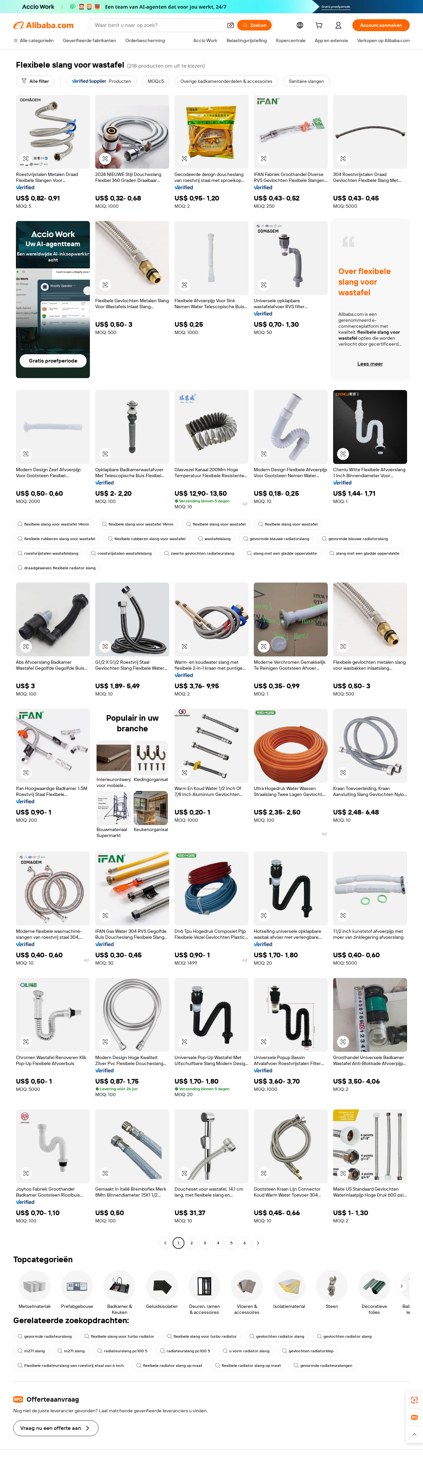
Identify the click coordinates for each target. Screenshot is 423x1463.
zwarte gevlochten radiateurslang (199, 553)
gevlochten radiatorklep (307, 1351)
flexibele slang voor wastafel (216, 524)
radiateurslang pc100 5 (122, 1351)
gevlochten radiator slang (276, 1336)
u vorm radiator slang (246, 1351)
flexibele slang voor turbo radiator (119, 1336)
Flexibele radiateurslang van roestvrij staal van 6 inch (71, 1365)
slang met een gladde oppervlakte (282, 553)
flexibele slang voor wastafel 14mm (53, 524)
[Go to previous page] (165, 1243)
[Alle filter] (35, 81)
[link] (414, 1400)
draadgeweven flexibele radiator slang (57, 568)
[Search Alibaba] (158, 25)
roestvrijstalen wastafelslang (48, 553)
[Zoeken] (254, 25)
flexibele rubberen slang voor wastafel (56, 538)
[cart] (320, 26)
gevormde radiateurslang (45, 1336)
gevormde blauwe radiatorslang (276, 538)
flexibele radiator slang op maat (169, 1365)
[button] (231, 25)
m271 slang (31, 1351)
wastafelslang (214, 538)
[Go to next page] (258, 1243)
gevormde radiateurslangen (323, 1365)
